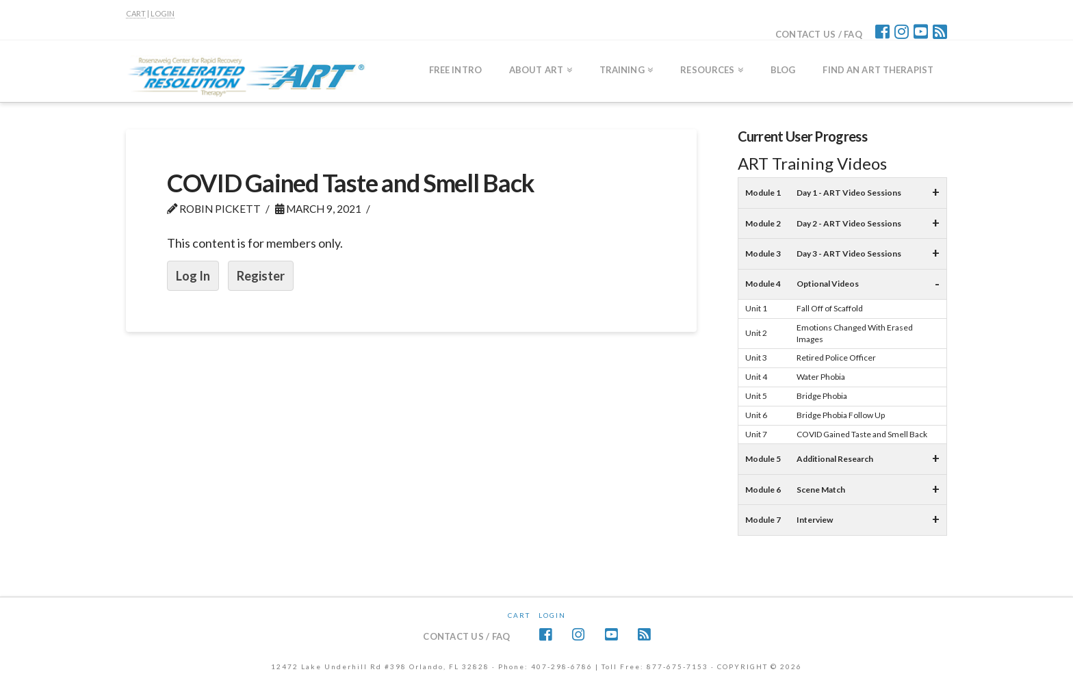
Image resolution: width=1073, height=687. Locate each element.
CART (136, 13)
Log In (193, 275)
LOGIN (162, 13)
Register (261, 275)
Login (552, 615)
